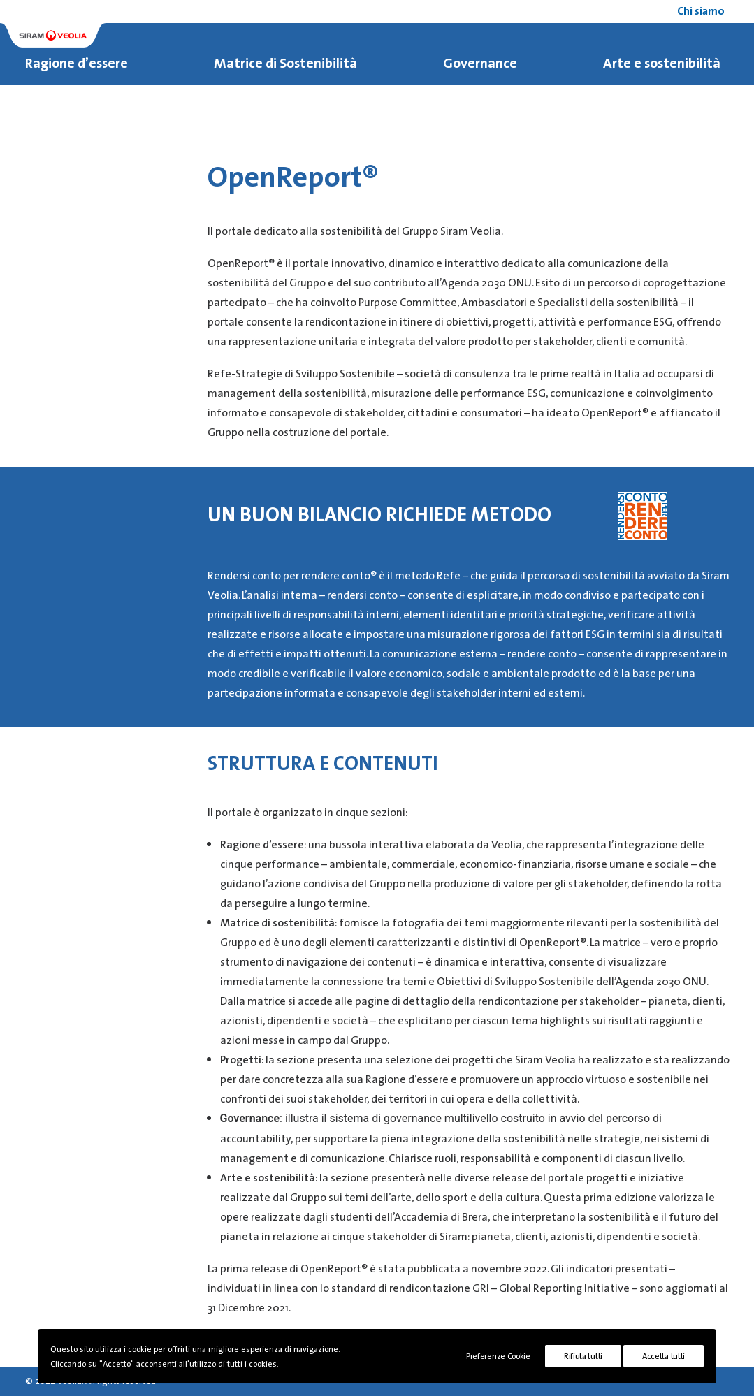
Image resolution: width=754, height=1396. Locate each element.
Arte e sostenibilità (661, 63)
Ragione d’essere (76, 63)
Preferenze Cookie (498, 1355)
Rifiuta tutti (583, 1355)
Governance (480, 63)
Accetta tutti (663, 1355)
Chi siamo (701, 11)
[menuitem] (703, 11)
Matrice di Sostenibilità (285, 63)
